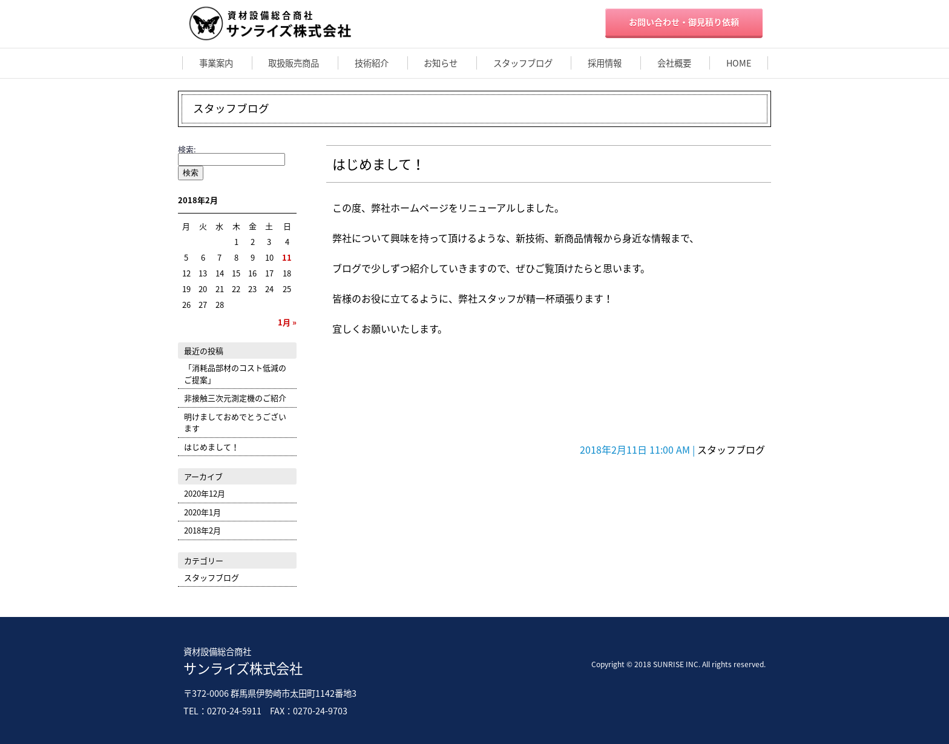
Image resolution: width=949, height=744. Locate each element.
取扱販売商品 (293, 63)
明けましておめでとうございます (235, 422)
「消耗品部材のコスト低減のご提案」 (235, 373)
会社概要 (674, 63)
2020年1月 (202, 512)
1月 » (287, 322)
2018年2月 (202, 530)
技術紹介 (372, 63)
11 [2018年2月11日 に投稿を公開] (287, 257)
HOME (738, 63)
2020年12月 (204, 493)
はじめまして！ (378, 164)
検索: (187, 149)
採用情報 (605, 63)
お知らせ (441, 63)
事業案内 (216, 63)
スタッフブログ (523, 63)
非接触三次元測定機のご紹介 (235, 397)
